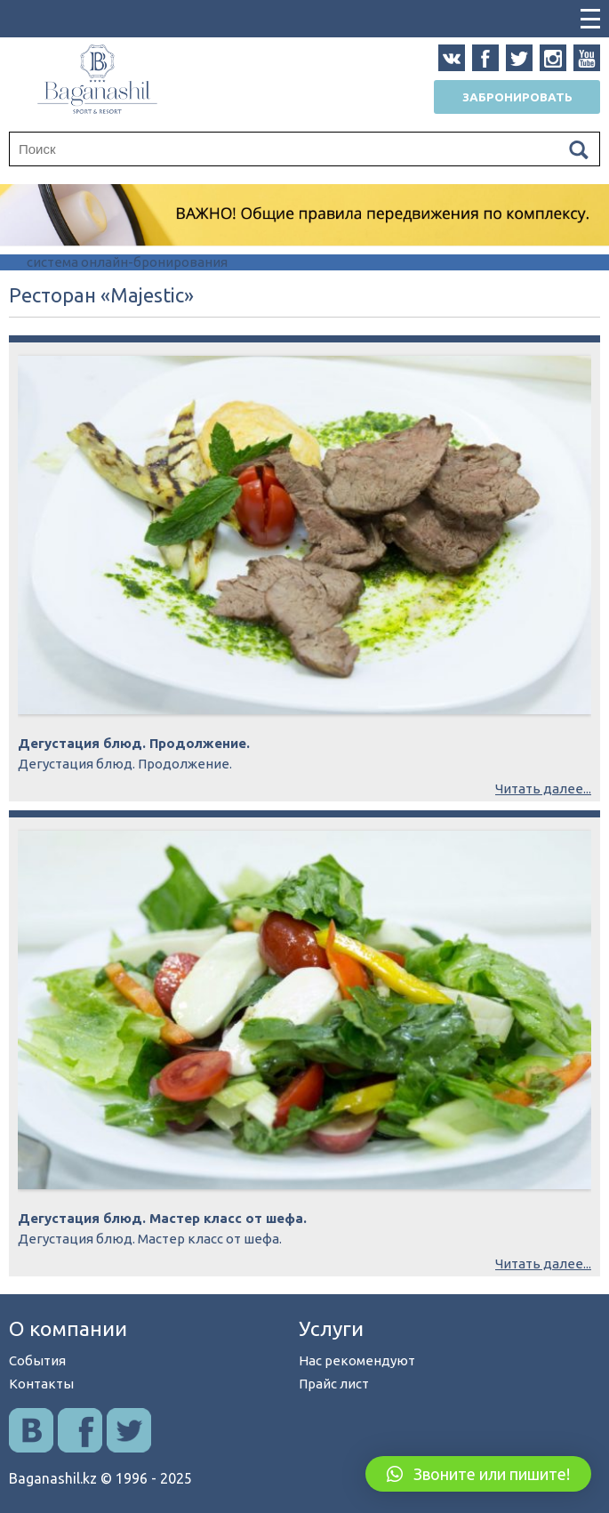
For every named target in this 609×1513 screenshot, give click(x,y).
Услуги (331, 1328)
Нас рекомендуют (357, 1360)
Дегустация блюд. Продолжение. (134, 743)
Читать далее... (543, 788)
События (37, 1360)
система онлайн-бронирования (127, 262)
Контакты (41, 1383)
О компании (68, 1328)
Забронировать (517, 97)
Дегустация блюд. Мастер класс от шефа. (162, 1218)
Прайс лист (334, 1383)
